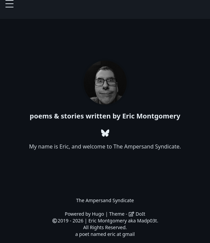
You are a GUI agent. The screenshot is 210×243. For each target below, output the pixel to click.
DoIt (137, 214)
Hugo (98, 214)
